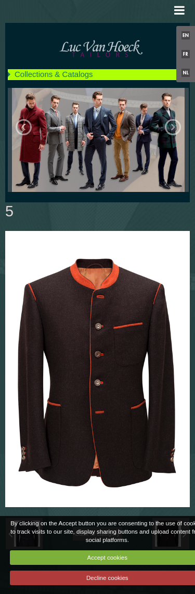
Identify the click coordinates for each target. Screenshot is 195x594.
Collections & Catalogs (54, 74)
